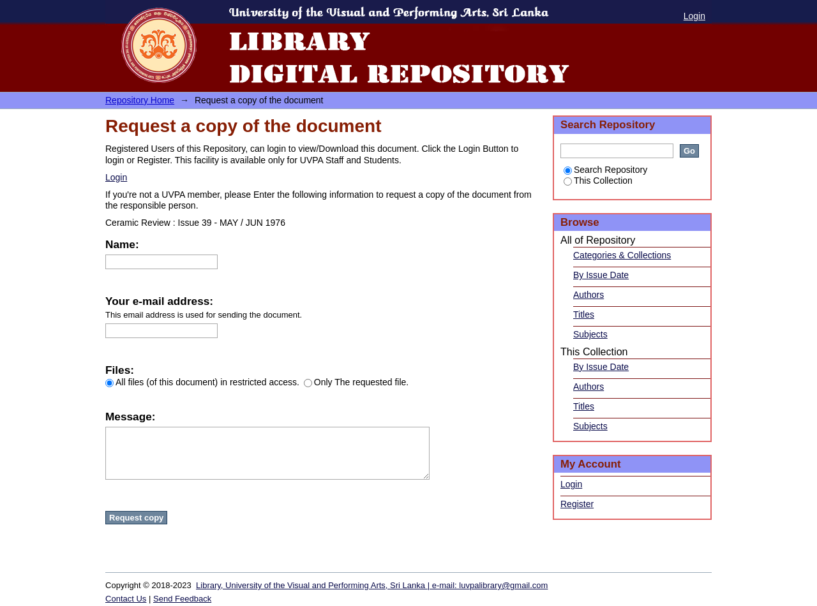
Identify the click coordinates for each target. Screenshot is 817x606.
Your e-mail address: (159, 301)
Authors (588, 295)
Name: (122, 244)
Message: (130, 416)
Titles (583, 314)
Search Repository (605, 170)
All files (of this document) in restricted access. (202, 382)
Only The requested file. (356, 382)
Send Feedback (182, 598)
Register (577, 504)
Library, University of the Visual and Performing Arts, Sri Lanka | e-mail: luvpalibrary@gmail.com (372, 585)
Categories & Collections (622, 255)
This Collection (598, 180)
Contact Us (125, 598)
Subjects (590, 334)
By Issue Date (601, 275)
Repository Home (139, 100)
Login (694, 16)
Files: (119, 370)
